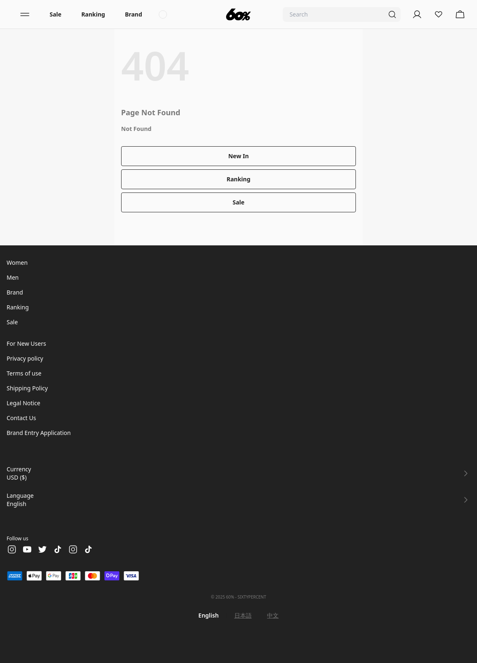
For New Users (26, 343)
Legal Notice (23, 403)
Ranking (93, 14)
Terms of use (24, 373)
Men (13, 277)
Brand (133, 14)
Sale (56, 14)
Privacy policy (25, 358)
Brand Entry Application (39, 433)
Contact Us (21, 418)
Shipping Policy (27, 388)
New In (238, 156)
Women (17, 262)
